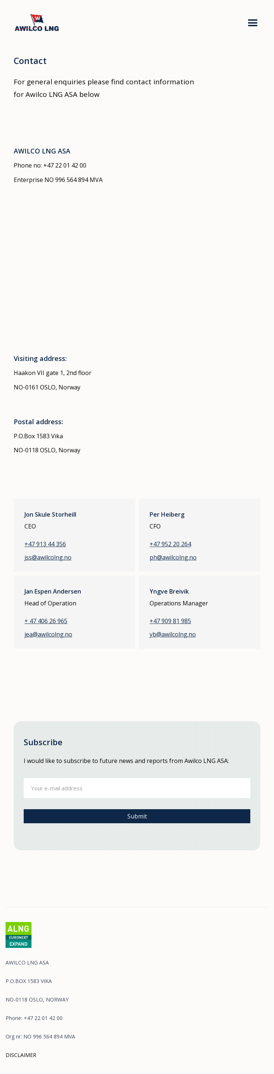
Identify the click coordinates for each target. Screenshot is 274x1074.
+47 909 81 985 (170, 621)
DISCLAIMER (21, 1054)
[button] (253, 23)
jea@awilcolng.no (48, 634)
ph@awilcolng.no (173, 557)
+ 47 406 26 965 (45, 621)
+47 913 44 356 (45, 544)
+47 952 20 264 (170, 544)
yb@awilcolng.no (173, 634)
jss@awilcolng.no (47, 557)
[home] (46, 21)
